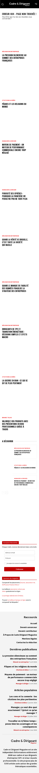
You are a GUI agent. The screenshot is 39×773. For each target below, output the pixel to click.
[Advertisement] (19, 518)
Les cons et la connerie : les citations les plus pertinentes (22, 698)
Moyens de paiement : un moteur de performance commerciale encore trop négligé (14, 148)
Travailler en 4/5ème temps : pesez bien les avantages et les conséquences (21, 723)
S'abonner (19, 569)
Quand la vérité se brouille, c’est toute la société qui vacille (15, 242)
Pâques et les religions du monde (14, 105)
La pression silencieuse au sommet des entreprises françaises (14, 58)
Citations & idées (8, 100)
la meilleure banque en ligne (16, 600)
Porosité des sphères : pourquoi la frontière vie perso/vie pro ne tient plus (14, 196)
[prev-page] (3, 492)
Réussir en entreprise (10, 51)
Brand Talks (7, 417)
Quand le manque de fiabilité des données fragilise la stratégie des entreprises (15, 288)
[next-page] (6, 492)
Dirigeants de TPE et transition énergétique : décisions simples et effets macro (14, 333)
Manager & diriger (9, 141)
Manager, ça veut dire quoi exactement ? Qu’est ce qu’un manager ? (22, 710)
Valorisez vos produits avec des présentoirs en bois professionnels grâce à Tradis (15, 425)
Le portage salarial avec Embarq (12, 596)
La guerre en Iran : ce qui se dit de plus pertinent (15, 382)
